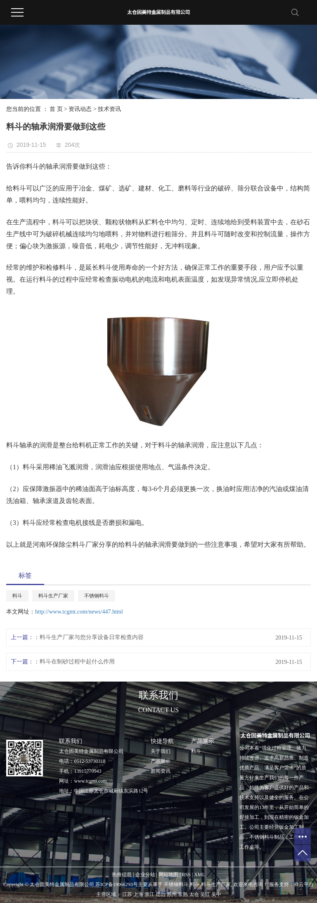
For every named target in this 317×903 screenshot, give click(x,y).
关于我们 (160, 751)
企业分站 (145, 874)
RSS (186, 874)
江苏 (127, 894)
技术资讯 (109, 109)
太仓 (194, 894)
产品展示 (160, 761)
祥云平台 (304, 884)
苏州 (172, 894)
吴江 (205, 894)
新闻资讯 (160, 771)
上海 (138, 894)
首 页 (56, 109)
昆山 (161, 894)
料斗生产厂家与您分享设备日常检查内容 (92, 637)
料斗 (17, 596)
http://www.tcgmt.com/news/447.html (79, 612)
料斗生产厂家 (53, 596)
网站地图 (168, 874)
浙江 (149, 894)
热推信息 (122, 874)
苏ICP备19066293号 (116, 884)
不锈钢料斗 (96, 596)
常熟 (183, 894)
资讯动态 (80, 109)
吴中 (216, 894)
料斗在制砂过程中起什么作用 (77, 661)
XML (199, 874)
